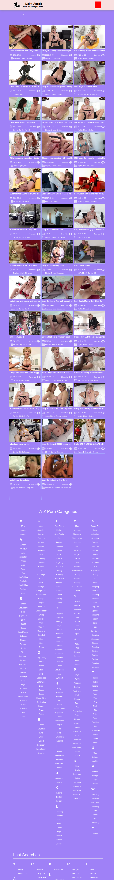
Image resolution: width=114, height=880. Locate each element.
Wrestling (95, 718)
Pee (77, 603)
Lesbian (29, 58)
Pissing (77, 619)
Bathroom (23, 512)
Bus (23, 608)
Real (77, 662)
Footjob (59, 478)
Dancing (41, 557)
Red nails (75, 785)
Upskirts (95, 657)
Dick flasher (40, 808)
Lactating (59, 707)
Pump (77, 647)
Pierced (77, 615)
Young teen (94, 870)
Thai (95, 594)
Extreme (41, 649)
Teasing (95, 586)
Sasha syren (77, 865)
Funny (59, 499)
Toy (95, 622)
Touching (95, 618)
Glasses (59, 541)
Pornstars (77, 627)
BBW (79, 273)
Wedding (95, 702)
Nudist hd (57, 849)
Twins (95, 638)
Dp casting (40, 812)
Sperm (95, 515)
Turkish (95, 630)
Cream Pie (41, 503)
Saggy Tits (95, 422)
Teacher (95, 582)
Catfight (41, 442)
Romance (77, 682)
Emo (41, 629)
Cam (41, 422)
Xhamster (34, 55)
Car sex (41, 430)
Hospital (59, 621)
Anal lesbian (22, 812)
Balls (23, 508)
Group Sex (59, 566)
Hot (59, 625)
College (41, 482)
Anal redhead (23, 824)
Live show (58, 804)
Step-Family (59, 430)
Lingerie (59, 740)
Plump (77, 623)
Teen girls (93, 785)
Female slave (41, 839)
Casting (41, 438)
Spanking (95, 511)
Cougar (41, 494)
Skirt (95, 474)
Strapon (95, 539)
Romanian (77, 686)
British (53, 58)
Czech (41, 543)
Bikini (23, 548)
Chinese (41, 458)
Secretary (95, 434)
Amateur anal (23, 780)
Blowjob (27, 130)
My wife (57, 835)
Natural (77, 501)
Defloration (41, 578)
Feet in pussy (41, 835)
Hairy (59, 584)
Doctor (41, 586)
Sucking (95, 551)
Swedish (95, 559)
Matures (77, 438)
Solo (95, 499)
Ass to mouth (23, 865)
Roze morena (77, 822)
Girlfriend (59, 529)
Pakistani (77, 579)
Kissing (59, 689)
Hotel (88, 237)
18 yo (79, 94)
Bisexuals (23, 552)
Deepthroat (41, 574)
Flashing (59, 470)
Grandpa (59, 553)
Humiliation (59, 633)
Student (95, 547)
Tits (95, 606)
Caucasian (61, 237)
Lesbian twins (59, 792)
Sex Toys (95, 442)
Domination (41, 598)
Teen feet (93, 781)
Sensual (95, 438)
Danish (41, 562)
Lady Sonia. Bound (82, 265)
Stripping (95, 543)
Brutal (23, 600)
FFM (59, 450)
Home (59, 612)
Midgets (77, 450)
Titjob (95, 602)
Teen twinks (94, 806)
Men (77, 442)
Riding (77, 674)
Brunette (23, 596)
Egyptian (41, 625)
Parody (77, 595)
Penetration (77, 607)
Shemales (95, 454)
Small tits (95, 486)
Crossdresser (41, 507)
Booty (23, 576)
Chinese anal (41, 773)
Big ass (23, 536)
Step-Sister (95, 466)
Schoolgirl (95, 430)
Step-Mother (77, 482)
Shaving (95, 450)
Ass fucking (23, 473)
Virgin (95, 675)
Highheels (16, 58)
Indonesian (59, 651)
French (59, 486)
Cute (41, 539)
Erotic (41, 633)
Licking (59, 736)
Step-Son (95, 503)
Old (77, 544)
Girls (59, 533)
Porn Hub (99, 198)
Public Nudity (77, 643)
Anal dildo (22, 816)
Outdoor (77, 560)
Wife (95, 714)
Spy (95, 523)
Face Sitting (59, 422)
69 (14, 344)
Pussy (77, 651)
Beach (23, 524)
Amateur (23, 445)
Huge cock (66, 380)
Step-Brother (23, 592)
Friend (59, 490)
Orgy (77, 556)
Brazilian (23, 584)
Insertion (59, 655)
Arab (23, 461)
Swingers (95, 563)
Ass (46, 201)
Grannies (59, 557)
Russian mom (77, 834)
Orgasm (77, 552)
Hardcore (59, 592)
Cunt (41, 535)
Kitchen (59, 693)
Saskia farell (76, 869)
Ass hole (23, 477)
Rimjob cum (76, 798)
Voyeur (95, 680)
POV (77, 631)
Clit (41, 466)
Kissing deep (59, 765)
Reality (77, 666)
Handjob (59, 588)
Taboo (95, 574)
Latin (59, 719)
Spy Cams (95, 527)
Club (41, 474)
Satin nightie (77, 873)
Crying (41, 511)
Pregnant (77, 635)
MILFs (77, 454)
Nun (77, 521)
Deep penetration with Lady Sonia (24, 51)
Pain (77, 571)
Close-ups (41, 470)
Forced (59, 482)
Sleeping (95, 482)
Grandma (59, 549)
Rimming (77, 678)
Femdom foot (41, 843)
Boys (23, 580)
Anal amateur (23, 808)
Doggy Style (41, 594)
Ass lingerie (22, 861)
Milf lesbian (58, 819)
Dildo (91, 344)
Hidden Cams (59, 604)
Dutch (41, 610)
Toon (95, 614)
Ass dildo (21, 857)
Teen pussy (94, 793)
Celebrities (41, 446)
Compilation (41, 486)
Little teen (57, 800)
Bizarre (23, 556)
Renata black (77, 793)
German (59, 525)
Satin (95, 426)
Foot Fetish (59, 474)
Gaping (59, 517)
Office (77, 540)
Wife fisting (94, 843)
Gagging (59, 509)
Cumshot (93, 201)
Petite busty (58, 876)
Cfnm (41, 450)
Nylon (77, 529)
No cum (57, 845)
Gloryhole (28, 273)
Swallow (95, 555)
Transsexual (95, 626)
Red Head (77, 670)
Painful (77, 575)
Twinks (95, 634)
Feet (59, 434)
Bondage (16, 94)
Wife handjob (95, 847)
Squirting (95, 531)
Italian (59, 663)
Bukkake (23, 604)
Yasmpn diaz (95, 858)
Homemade (59, 616)
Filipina (59, 454)
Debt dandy (40, 804)
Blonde (85, 58)
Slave (95, 478)
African (23, 441)
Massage (77, 426)
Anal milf (21, 820)
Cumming (41, 527)
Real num (75, 769)
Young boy (94, 866)
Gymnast (59, 574)
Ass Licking (23, 481)
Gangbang (59, 513)
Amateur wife (23, 804)
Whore (95, 710)
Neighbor (77, 505)
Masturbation (77, 434)
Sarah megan (77, 857)
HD (95, 273)
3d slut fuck (22, 769)
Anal (84, 94)
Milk (77, 458)
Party (77, 599)
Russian (77, 694)
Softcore (95, 494)
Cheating (41, 454)
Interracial (59, 659)
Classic (41, 462)
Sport (95, 519)
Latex (23, 58)
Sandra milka (77, 852)
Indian (59, 647)
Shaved (95, 446)
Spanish (95, 507)
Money (77, 470)
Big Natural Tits (97, 94)
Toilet (95, 610)
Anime (23, 457)
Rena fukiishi (77, 789)
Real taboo (76, 777)
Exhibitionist (41, 645)
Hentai (59, 600)
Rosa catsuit (77, 810)
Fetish (59, 446)
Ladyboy (59, 711)
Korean (59, 697)
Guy (83, 237)
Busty (58, 58)
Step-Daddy (41, 553)
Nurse (77, 525)
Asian (23, 465)
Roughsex (77, 690)
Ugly (95, 649)
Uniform (95, 653)
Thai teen (93, 810)
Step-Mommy (77, 466)
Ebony (41, 621)
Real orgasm (77, 773)
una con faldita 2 (17, 337)
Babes (15, 166)
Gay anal (39, 866)
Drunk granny (41, 816)
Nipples (77, 509)
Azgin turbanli (23, 877)
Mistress (77, 462)
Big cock (80, 201)
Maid (77, 422)
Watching (95, 690)
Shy (95, 462)
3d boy (20, 765)
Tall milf (93, 769)
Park (77, 591)
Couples (41, 499)
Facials (59, 426)
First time (59, 462)
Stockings (95, 535)
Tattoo (95, 578)
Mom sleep (58, 823)
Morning (77, 478)
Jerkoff (59, 678)
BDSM (89, 94)
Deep (41, 570)
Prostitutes (77, 639)
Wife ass (93, 839)
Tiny (95, 598)
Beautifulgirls (23, 528)
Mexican (77, 446)
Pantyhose (77, 587)
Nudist (77, 517)
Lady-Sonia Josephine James (22, 122)
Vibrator (95, 667)
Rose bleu (76, 814)
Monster (77, 474)
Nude (77, 513)
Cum (50, 201)
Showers (95, 458)
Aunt (23, 489)
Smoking (95, 490)
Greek (59, 562)
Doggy (41, 590)
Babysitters (23, 504)
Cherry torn (40, 769)
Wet (95, 706)
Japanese (59, 674)
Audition (23, 485)
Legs (59, 727)
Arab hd (21, 840)
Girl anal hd (40, 878)
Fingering (59, 458)
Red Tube (34, 127)
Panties (77, 583)
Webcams (95, 698)
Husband (59, 637)
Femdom (59, 442)
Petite (77, 611)
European (60, 273)
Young (95, 729)
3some (15, 130)
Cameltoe (41, 426)
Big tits (47, 58)
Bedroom (23, 532)
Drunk (41, 606)
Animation (23, 453)
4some (23, 430)
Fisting (59, 466)
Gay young (40, 870)
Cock (59, 380)
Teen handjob (95, 789)
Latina (59, 723)
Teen (95, 590)
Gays (59, 521)
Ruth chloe (76, 838)
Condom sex (41, 490)
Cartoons (41, 434)
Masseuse (77, 430)
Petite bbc (58, 872)
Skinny (95, 470)
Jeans (55, 201)
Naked (77, 497)
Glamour (59, 537)
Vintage (95, 671)
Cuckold (41, 515)
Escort (41, 637)
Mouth (77, 486)
